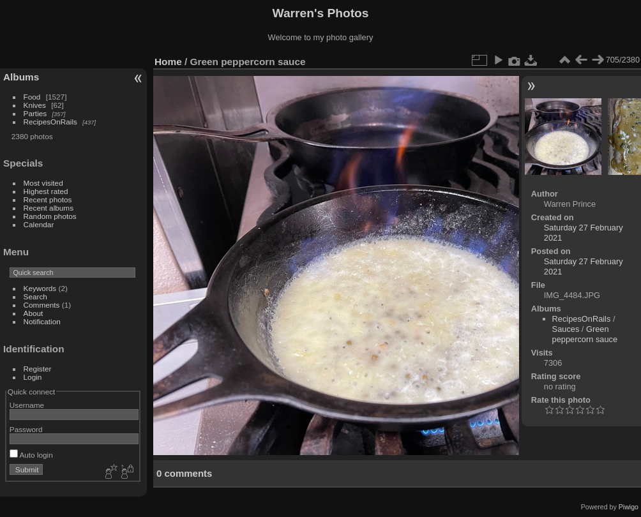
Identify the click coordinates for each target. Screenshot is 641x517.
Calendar (39, 224)
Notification (42, 321)
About (33, 313)
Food (32, 97)
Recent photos (48, 199)
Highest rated (46, 191)
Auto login (31, 455)
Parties (35, 113)
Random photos (50, 216)
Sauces (566, 329)
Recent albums (48, 208)
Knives (35, 105)
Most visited (43, 183)
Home (168, 61)
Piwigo (628, 507)
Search (35, 296)
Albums (21, 76)
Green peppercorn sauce (584, 334)
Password (26, 429)
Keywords (40, 288)
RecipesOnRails (50, 121)
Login (33, 377)
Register (38, 368)
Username (27, 405)
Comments (42, 305)
